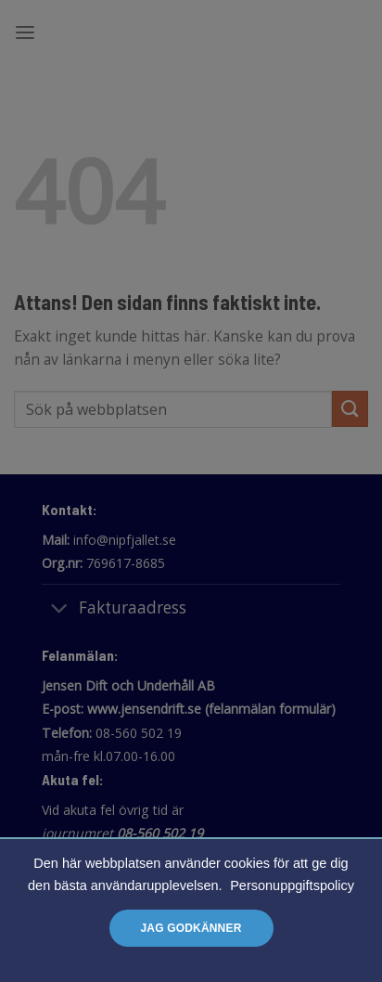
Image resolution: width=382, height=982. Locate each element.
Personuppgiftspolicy (292, 885)
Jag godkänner (190, 928)
